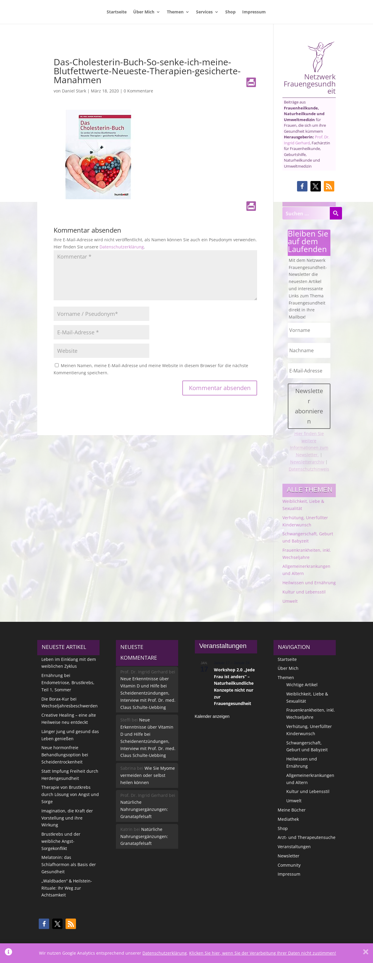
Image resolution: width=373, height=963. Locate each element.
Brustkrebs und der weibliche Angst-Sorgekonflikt (60, 841)
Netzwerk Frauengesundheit (310, 68)
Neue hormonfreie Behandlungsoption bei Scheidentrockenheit (64, 755)
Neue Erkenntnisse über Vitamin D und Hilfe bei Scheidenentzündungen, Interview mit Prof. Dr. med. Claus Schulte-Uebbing (147, 693)
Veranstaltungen (294, 846)
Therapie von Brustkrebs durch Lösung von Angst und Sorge (70, 794)
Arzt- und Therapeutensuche (306, 837)
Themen (175, 12)
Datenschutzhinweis (309, 469)
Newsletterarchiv (307, 462)
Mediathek (288, 819)
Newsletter (288, 856)
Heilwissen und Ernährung (309, 582)
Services (204, 12)
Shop (230, 12)
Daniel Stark (74, 91)
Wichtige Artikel (302, 684)
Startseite (117, 12)
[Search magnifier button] (336, 213)
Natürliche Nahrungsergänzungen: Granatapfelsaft (144, 809)
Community (289, 865)
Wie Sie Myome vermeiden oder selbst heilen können (147, 775)
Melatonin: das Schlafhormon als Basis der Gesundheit (68, 864)
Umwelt (290, 601)
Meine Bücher (292, 810)
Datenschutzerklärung (122, 247)
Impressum (254, 12)
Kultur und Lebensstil (304, 592)
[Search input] (306, 213)
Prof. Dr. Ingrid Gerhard (306, 140)
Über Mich (143, 12)
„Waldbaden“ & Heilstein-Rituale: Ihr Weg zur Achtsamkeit (66, 888)
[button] (302, 186)
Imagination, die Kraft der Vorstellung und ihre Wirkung (67, 818)
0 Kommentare (138, 91)
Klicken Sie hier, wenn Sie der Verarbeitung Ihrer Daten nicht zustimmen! (262, 953)
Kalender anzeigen (212, 716)
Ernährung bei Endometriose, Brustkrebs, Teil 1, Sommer (67, 683)
